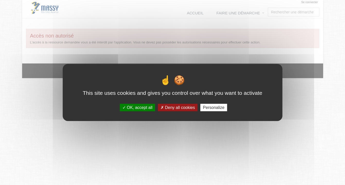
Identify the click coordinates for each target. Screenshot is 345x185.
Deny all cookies (178, 107)
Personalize (214, 107)
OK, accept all (137, 107)
